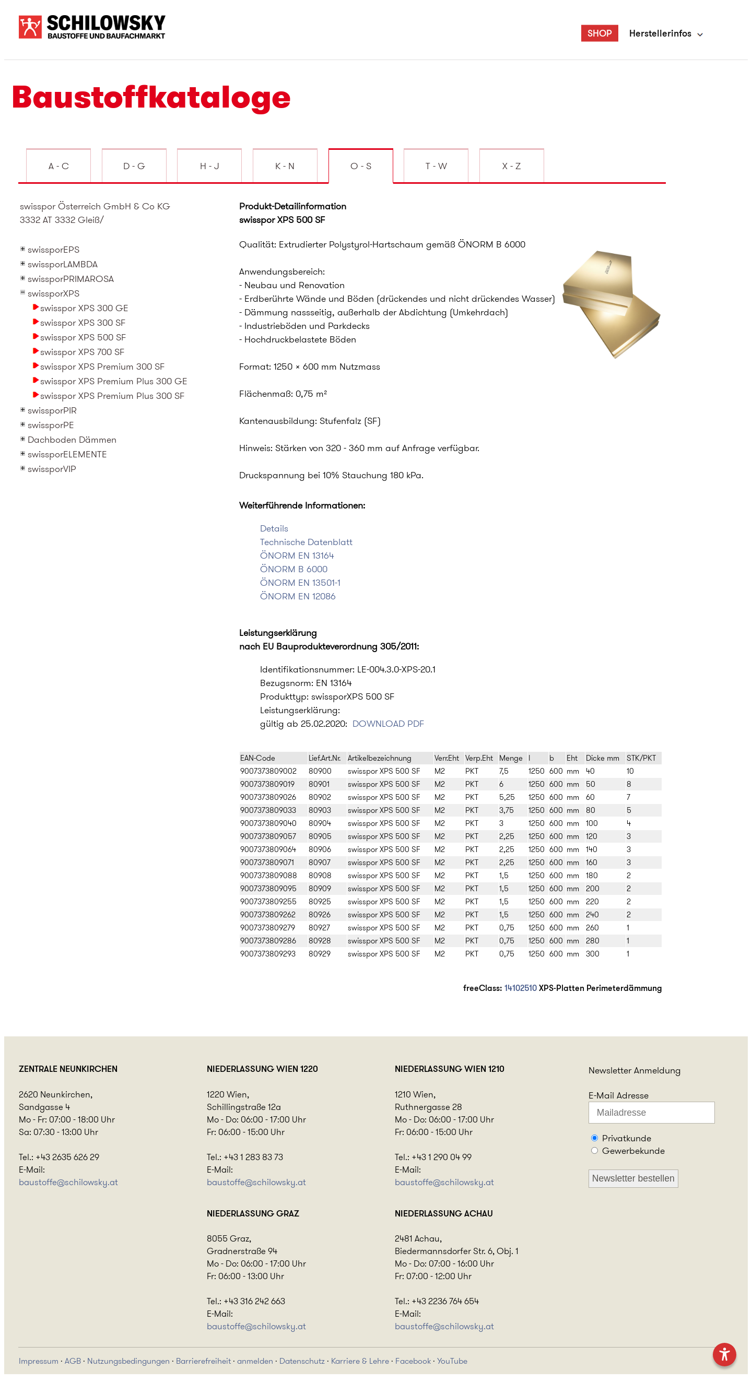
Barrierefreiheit (203, 1361)
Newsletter (610, 1070)
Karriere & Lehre (360, 1361)
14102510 (520, 988)
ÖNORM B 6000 (293, 569)
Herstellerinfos (660, 33)
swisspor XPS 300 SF (83, 322)
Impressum (38, 1361)
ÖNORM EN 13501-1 (300, 582)
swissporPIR (52, 410)
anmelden (255, 1361)
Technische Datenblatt (306, 542)
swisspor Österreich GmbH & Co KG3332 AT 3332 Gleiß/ (95, 213)
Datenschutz (302, 1361)
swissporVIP (52, 469)
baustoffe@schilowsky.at (68, 1182)
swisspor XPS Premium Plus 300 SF (112, 396)
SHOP (600, 33)
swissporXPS (53, 293)
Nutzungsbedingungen (128, 1361)
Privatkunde (626, 1138)
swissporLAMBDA (63, 264)
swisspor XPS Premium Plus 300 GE (113, 381)
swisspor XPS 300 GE (84, 308)
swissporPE (51, 425)
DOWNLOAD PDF (388, 723)
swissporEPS (53, 249)
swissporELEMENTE (67, 454)
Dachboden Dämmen (72, 439)
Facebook (413, 1361)
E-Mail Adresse (619, 1095)
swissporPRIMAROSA (71, 279)
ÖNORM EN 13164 (297, 555)
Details (274, 528)
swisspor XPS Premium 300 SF (102, 366)
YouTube (452, 1361)
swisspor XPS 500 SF (83, 337)
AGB (73, 1361)
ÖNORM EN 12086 (298, 596)
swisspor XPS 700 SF (82, 352)
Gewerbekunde (633, 1150)
